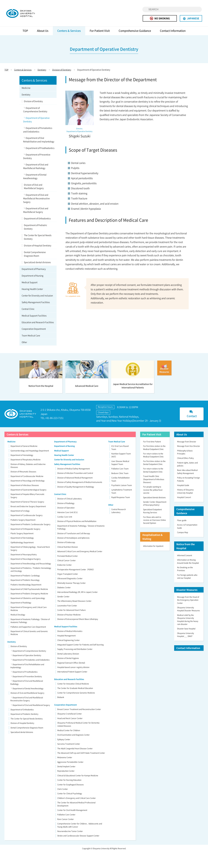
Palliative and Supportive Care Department (28, 629)
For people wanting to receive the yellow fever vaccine (153, 492)
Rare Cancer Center (65, 822)
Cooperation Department (34, 331)
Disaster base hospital (186, 631)
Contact (192, 417)
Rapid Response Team (120, 500)
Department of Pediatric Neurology (25, 583)
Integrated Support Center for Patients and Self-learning (80, 647)
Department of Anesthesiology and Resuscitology (31, 566)
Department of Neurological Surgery (26, 562)
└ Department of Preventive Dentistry (36, 159)
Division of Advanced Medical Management (74, 480)
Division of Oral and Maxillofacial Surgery (34, 189)
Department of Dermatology (22, 540)
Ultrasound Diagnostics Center (70, 581)
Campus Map (182, 535)
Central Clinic (28, 311)
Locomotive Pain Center (67, 608)
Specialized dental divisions (37, 265)
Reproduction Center (66, 774)
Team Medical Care (31, 338)
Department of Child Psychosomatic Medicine (29, 592)
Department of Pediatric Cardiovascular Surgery (30, 527)
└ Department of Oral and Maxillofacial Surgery (35, 213)
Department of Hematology (22, 458)
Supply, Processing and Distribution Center (74, 652)
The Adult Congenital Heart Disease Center (75, 751)
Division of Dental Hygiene (68, 661)
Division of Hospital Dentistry (37, 248)
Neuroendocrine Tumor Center (70, 834)
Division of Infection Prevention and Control (75, 476)
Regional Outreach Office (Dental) (71, 665)
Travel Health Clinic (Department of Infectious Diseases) (153, 482)
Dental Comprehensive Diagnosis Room (35, 256)
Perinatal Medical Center (67, 558)
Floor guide (181, 523)
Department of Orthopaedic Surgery (25, 531)
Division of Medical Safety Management (73, 471)
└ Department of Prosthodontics (38, 150)
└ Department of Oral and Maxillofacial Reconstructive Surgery (36, 201)
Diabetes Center (64, 590)
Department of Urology (20, 513)
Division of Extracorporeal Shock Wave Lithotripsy (77, 622)
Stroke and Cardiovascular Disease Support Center (78, 838)
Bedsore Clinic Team (119, 476)
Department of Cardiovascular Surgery (26, 518)
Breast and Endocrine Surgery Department (28, 509)
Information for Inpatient (153, 549)
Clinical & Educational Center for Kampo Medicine (77, 778)
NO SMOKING (160, 18)
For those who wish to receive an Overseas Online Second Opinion (154, 523)
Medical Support (29, 285)
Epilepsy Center (63, 742)
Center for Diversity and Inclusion (37, 298)
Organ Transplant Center (67, 576)
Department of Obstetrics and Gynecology (28, 601)
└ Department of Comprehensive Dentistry (35, 112)
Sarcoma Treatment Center (68, 746)
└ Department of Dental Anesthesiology (34, 179)
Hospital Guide (183, 488)
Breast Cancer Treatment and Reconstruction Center (79, 712)
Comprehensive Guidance (135, 33)
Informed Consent (184, 558)
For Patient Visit (100, 33)
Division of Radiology (65, 506)
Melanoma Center (64, 760)
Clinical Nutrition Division (67, 549)
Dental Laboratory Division (68, 656)
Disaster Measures (186, 592)
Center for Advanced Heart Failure (71, 613)
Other (24, 344)
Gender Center (63, 599)
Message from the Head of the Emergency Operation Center (188, 602)
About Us (42, 33)
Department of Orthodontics (37, 221)
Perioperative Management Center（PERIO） (76, 572)
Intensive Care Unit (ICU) (67, 515)
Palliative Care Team (120, 471)
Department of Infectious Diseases (25, 488)
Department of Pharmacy (34, 271)
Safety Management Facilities (36, 304)
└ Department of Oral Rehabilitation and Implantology (38, 142)
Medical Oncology (18, 617)
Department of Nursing (32, 278)
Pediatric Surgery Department (23, 522)
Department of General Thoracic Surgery (27, 504)
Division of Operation (66, 510)
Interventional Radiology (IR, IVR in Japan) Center (77, 595)
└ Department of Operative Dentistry (36, 122)
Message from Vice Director (188, 449)
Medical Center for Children (68, 733)
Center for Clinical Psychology (69, 796)
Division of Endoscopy (66, 545)
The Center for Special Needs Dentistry (37, 240)
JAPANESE (191, 18)
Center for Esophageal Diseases (70, 787)
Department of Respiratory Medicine (26, 462)
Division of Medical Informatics (69, 634)
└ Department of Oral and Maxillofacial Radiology (35, 169)
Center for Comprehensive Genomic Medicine (76, 695)
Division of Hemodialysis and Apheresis (73, 540)
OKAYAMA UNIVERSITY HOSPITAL (26, 14)
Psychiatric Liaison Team (121, 488)
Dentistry (42, 72)
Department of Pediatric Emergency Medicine (29, 596)
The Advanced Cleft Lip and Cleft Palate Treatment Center (81, 755)
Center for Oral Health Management (72, 813)
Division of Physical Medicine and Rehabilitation (76, 524)
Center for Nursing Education (69, 782)
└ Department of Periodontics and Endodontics (37, 132)
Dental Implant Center (66, 769)
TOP (25, 33)
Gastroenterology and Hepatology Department (30, 453)
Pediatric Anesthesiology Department (26, 587)
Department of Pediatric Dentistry (35, 229)
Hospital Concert (184, 500)
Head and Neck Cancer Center (70, 721)
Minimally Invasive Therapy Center (71, 586)
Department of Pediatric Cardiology (25, 578)
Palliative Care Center (66, 817)
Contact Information (173, 33)
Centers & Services (69, 33)
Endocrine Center (64, 568)
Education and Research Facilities (38, 325)
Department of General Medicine (24, 449)
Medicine (26, 90)
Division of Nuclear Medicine (69, 617)
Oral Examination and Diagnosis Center (73, 737)
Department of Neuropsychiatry (24, 557)
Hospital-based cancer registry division (73, 670)
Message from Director (186, 444)
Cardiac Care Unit (64, 519)
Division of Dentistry (61, 72)
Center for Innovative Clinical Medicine (73, 686)
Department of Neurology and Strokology (28, 483)
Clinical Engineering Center (68, 643)
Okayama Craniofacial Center (69, 716)
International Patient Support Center (72, 674)
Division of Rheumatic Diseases (23, 474)
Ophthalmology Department (22, 545)
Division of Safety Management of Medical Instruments (79, 485)
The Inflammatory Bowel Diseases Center (74, 604)
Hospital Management (66, 638)
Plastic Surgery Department (22, 536)
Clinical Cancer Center (66, 563)
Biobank (60, 700)
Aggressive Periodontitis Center (70, 764)
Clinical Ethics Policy (185, 461)
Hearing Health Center (32, 291)
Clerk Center (62, 792)
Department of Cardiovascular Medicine (27, 479)
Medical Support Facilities (34, 318)
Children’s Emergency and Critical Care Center (76, 801)
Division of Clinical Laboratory (69, 501)
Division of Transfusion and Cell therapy (73, 536)
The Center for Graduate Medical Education (75, 691)
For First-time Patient (152, 444)
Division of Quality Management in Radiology (75, 489)
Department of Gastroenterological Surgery (28, 492)
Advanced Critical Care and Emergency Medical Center (79, 554)
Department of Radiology (21, 605)
